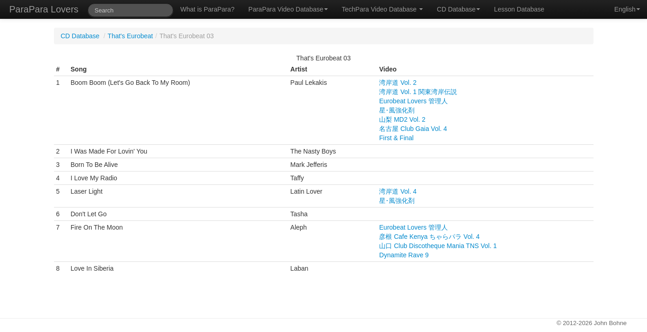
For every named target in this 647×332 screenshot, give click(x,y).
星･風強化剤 (397, 110)
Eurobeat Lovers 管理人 (413, 101)
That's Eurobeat (130, 36)
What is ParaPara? (207, 9)
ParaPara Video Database (288, 9)
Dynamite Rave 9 (403, 255)
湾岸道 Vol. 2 (397, 82)
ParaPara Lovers (43, 9)
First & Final (396, 138)
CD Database (458, 9)
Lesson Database (519, 9)
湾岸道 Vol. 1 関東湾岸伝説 (418, 91)
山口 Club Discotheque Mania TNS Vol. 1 (438, 245)
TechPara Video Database (382, 9)
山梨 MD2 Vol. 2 (402, 119)
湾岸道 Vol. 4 (397, 191)
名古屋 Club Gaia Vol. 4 (413, 128)
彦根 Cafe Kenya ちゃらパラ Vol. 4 (429, 236)
